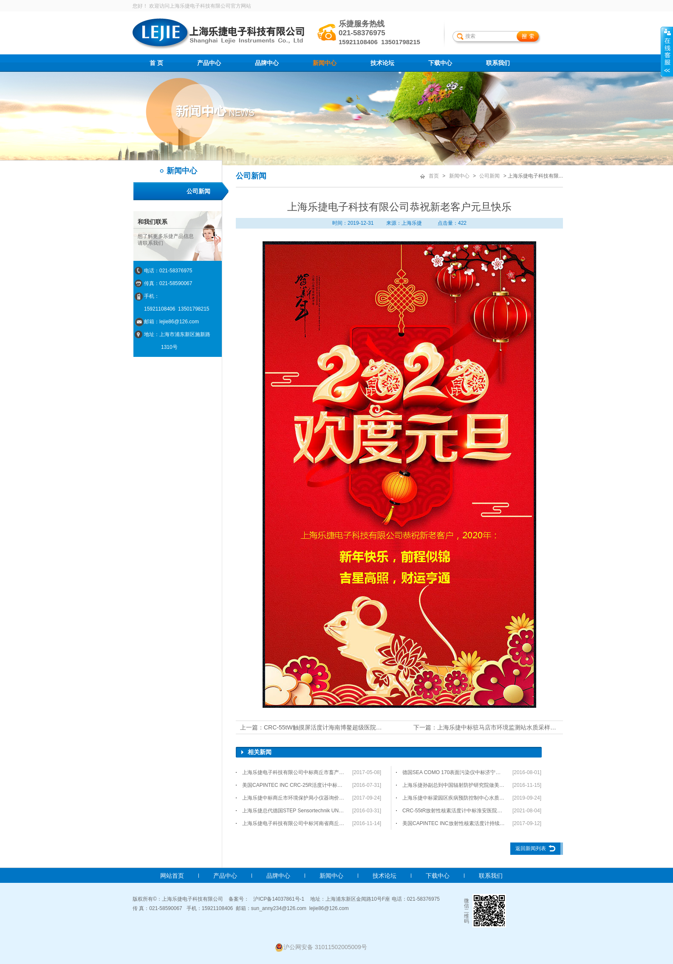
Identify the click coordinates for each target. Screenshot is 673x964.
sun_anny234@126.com (278, 908)
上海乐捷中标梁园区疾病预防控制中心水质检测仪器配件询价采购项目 (454, 798)
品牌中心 (267, 62)
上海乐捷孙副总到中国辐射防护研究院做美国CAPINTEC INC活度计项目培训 (454, 785)
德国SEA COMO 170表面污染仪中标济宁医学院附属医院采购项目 (454, 772)
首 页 (156, 62)
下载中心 (440, 62)
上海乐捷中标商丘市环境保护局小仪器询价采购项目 (293, 798)
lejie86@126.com (329, 908)
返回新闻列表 (530, 848)
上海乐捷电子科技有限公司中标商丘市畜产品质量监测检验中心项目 (293, 772)
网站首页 (172, 875)
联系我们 (498, 62)
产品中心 (209, 62)
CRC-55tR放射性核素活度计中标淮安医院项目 (454, 811)
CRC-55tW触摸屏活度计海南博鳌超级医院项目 (326, 727)
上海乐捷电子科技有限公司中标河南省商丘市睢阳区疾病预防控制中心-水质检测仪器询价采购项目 (293, 823)
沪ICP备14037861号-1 (278, 899)
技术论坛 (382, 62)
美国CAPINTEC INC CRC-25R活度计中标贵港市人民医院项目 (293, 785)
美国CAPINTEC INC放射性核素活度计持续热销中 (454, 823)
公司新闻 (198, 191)
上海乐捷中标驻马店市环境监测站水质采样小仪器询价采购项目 (520, 727)
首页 (434, 176)
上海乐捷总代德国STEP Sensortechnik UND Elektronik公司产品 (293, 811)
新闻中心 (324, 62)
